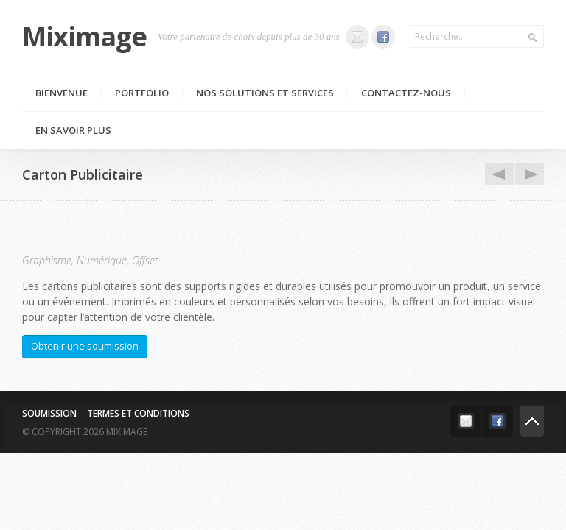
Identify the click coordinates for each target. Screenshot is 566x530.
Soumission (49, 413)
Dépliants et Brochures (497, 174)
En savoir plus (73, 130)
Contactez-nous (406, 92)
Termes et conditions (138, 413)
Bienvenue (61, 92)
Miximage (84, 37)
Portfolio (142, 92)
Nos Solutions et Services (265, 92)
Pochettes (527, 174)
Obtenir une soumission (85, 346)
